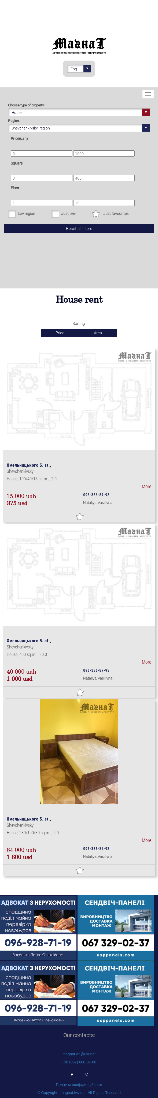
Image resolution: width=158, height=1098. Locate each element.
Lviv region (26, 213)
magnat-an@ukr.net (79, 1054)
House (81, 112)
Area (98, 332)
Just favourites (115, 213)
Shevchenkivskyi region (81, 128)
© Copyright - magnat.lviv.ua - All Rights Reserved (78, 1092)
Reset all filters (79, 228)
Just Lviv (68, 213)
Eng (81, 69)
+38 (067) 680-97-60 (79, 1062)
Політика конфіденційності (79, 1084)
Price (60, 332)
